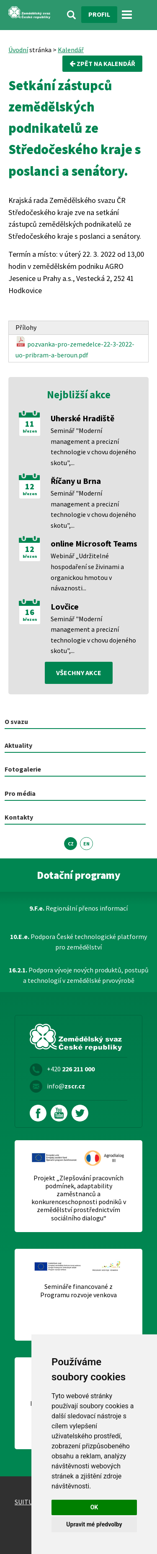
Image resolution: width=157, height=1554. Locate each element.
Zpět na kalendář (102, 63)
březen (30, 431)
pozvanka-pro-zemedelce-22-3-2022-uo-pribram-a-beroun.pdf (74, 347)
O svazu (16, 721)
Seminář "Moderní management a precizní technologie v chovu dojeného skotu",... (93, 446)
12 (29, 486)
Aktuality (18, 745)
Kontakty (19, 817)
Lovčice (65, 606)
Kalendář (71, 50)
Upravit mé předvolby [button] (94, 1524)
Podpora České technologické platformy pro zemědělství (78, 942)
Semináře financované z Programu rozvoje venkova (78, 1290)
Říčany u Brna (76, 481)
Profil (99, 14)
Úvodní (18, 50)
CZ (71, 843)
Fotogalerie (23, 769)
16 (29, 612)
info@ (66, 1086)
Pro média (20, 793)
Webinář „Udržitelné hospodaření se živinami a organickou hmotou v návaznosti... (87, 572)
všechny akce (78, 672)
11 (29, 424)
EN (86, 843)
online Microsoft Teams (94, 543)
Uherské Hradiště (82, 418)
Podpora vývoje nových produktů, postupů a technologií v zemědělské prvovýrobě (79, 975)
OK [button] (94, 1507)
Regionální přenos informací (78, 908)
